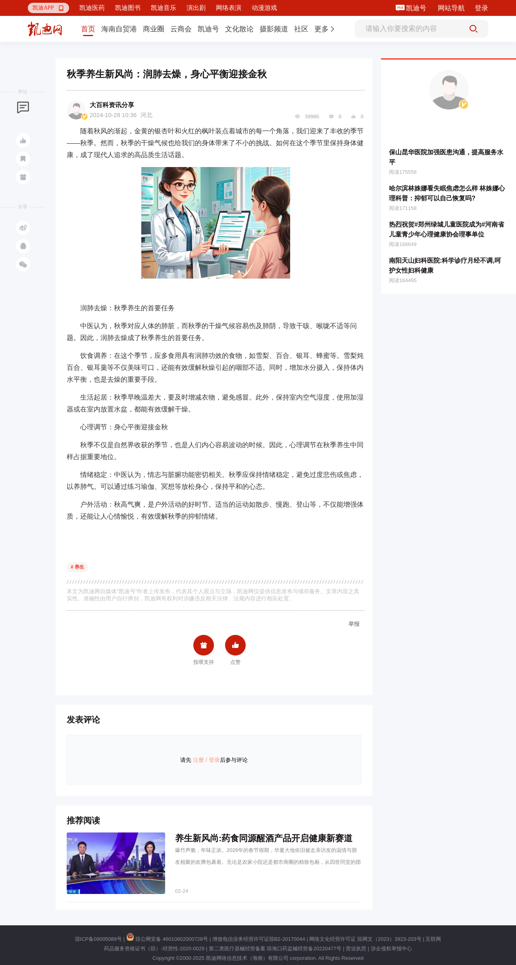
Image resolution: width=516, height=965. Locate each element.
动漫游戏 (264, 7)
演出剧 (196, 7)
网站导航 (451, 8)
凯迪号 (417, 8)
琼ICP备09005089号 (98, 939)
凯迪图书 (128, 7)
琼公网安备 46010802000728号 (167, 939)
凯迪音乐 (163, 7)
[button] (48, 8)
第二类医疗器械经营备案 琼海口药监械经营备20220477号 (275, 949)
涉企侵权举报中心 (391, 949)
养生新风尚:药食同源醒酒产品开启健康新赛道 (263, 838)
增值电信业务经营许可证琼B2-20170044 (258, 939)
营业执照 (356, 949)
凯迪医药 (92, 7)
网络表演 (228, 7)
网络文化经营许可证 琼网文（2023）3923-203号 (365, 939)
